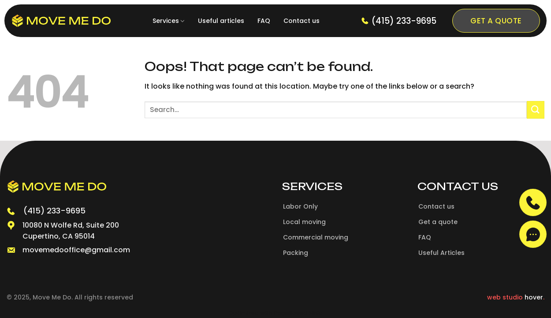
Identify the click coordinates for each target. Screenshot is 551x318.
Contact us (301, 20)
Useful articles (221, 20)
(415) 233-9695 (398, 21)
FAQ (263, 20)
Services (169, 20)
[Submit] (535, 109)
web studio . (515, 297)
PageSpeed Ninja (298, 313)
